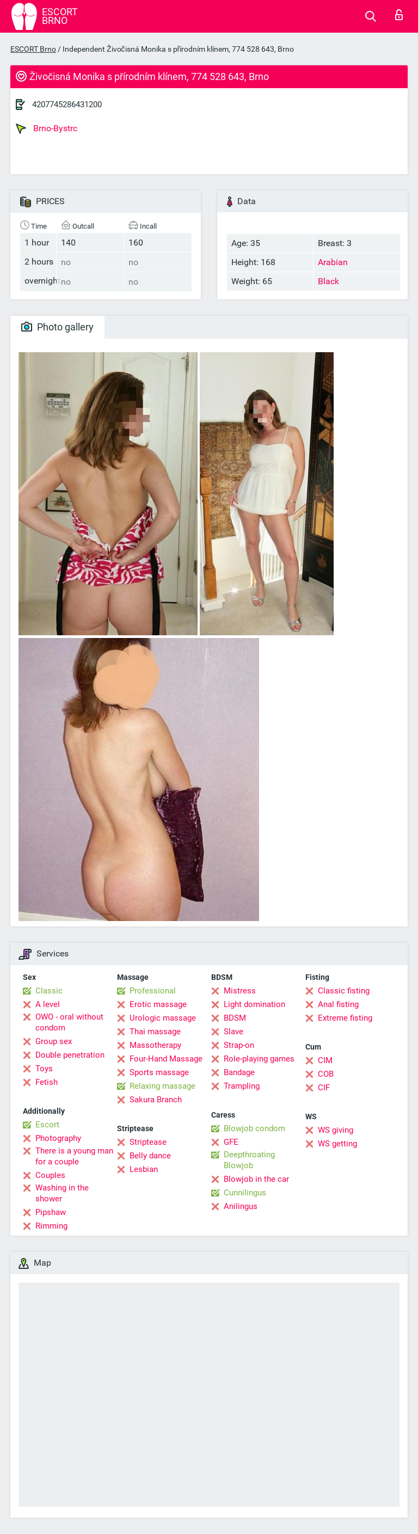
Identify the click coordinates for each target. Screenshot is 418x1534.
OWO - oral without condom (69, 1022)
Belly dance (150, 1156)
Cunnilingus (245, 1193)
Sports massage (159, 1072)
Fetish (46, 1082)
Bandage (239, 1072)
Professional (153, 991)
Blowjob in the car (256, 1179)
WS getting (337, 1144)
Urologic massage (163, 1018)
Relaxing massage (162, 1086)
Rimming (51, 1226)
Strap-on (239, 1045)
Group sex (53, 1041)
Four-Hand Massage (166, 1059)
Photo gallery (57, 327)
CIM (325, 1060)
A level (47, 1004)
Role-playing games (259, 1059)
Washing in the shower (62, 1193)
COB (326, 1074)
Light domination (254, 1004)
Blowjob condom (254, 1128)
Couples (50, 1175)
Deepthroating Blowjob (249, 1160)
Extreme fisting (345, 1018)
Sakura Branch (156, 1100)
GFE (231, 1142)
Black (328, 281)
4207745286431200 (67, 104)
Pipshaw (50, 1212)
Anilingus (240, 1206)
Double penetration (69, 1055)
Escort (47, 1125)
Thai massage (155, 1031)
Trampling (242, 1086)
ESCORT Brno (33, 49)
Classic (49, 991)
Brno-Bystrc (46, 128)
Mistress (240, 991)
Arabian (333, 262)
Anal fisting (338, 1004)
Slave (233, 1031)
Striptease (148, 1142)
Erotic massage (158, 1004)
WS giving (335, 1130)
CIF (324, 1088)
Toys (44, 1068)
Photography (58, 1138)
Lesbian (144, 1169)
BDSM (235, 1018)
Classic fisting (344, 991)
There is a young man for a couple (74, 1156)
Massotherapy (155, 1045)
